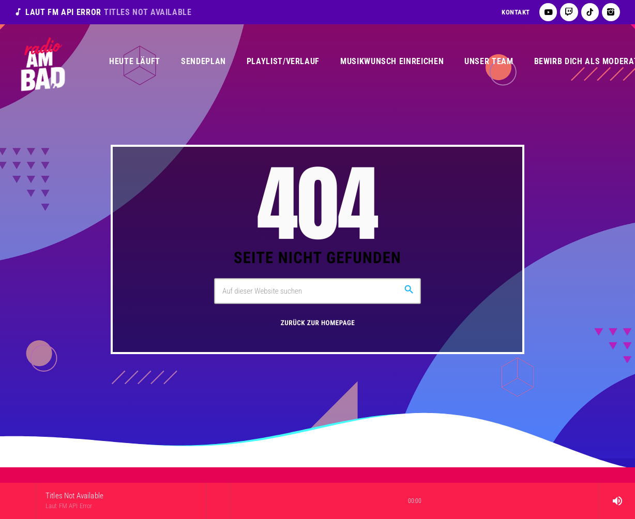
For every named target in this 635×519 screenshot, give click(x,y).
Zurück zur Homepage (318, 323)
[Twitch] (569, 12)
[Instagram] (611, 12)
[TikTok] (590, 12)
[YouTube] (548, 12)
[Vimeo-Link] (42, 61)
